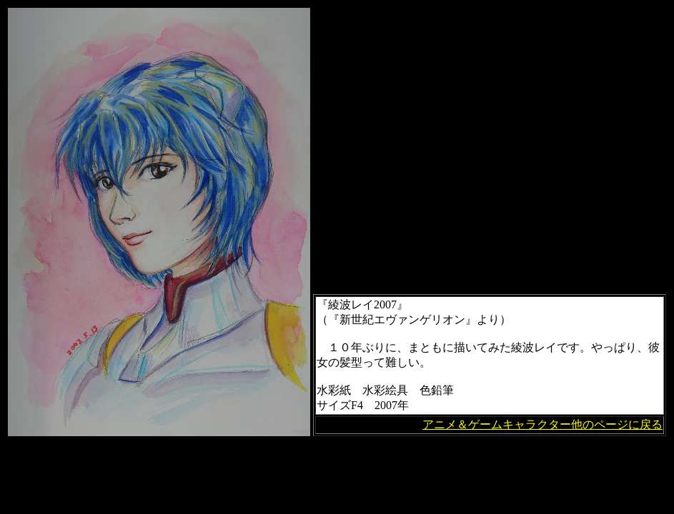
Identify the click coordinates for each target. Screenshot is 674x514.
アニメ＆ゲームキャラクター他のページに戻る (542, 424)
